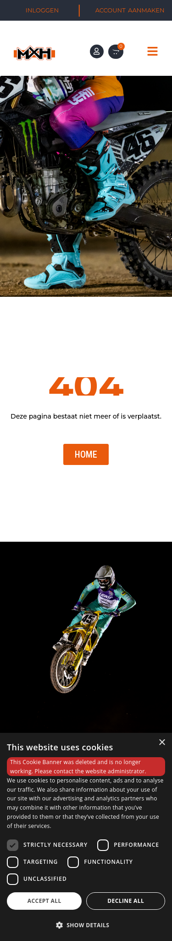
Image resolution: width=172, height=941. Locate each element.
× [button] (161, 742)
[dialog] (86, 837)
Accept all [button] (44, 901)
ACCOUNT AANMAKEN (130, 10)
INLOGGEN (42, 10)
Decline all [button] (125, 901)
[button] (86, 924)
